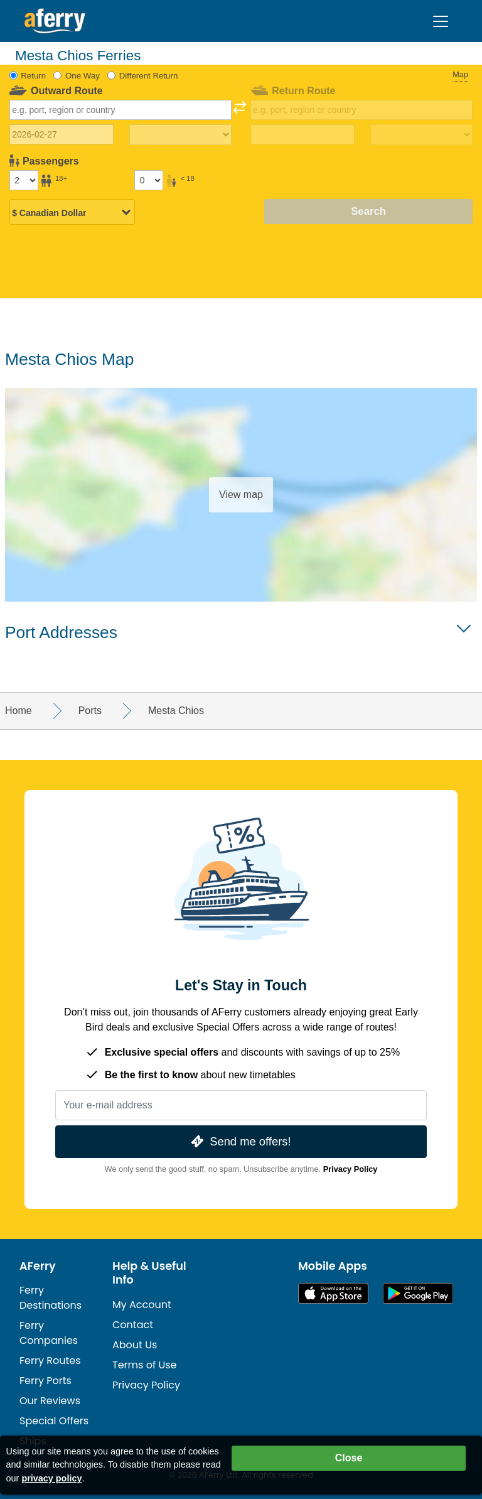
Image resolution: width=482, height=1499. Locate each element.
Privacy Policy (350, 1169)
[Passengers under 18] (148, 180)
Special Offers (53, 1421)
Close (349, 1458)
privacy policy (51, 1478)
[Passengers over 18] (23, 180)
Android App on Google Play (418, 1293)
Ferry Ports (45, 1380)
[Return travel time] (421, 135)
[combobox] (120, 110)
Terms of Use (144, 1365)
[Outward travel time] (180, 135)
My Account (141, 1304)
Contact (132, 1325)
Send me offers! (239, 1141)
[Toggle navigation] (441, 21)
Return (33, 75)
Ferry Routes (50, 1360)
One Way (82, 75)
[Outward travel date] (61, 134)
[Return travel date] (302, 134)
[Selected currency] (72, 213)
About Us (134, 1345)
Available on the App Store (333, 1293)
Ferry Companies (48, 1333)
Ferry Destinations (50, 1297)
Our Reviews (49, 1400)
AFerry (37, 1266)
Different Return (148, 75)
